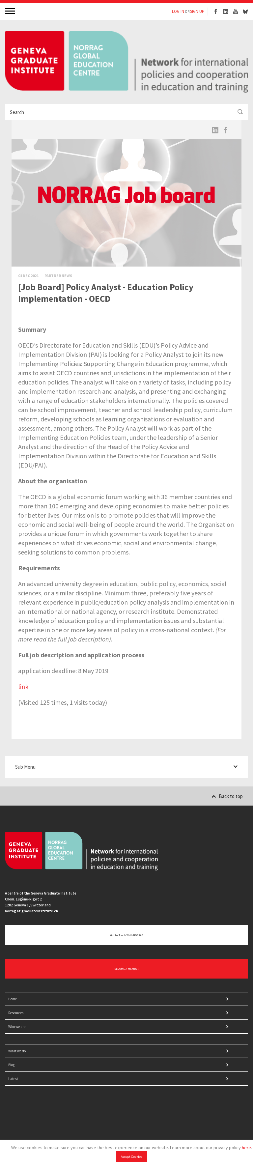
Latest (13, 1078)
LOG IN (178, 11)
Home (12, 999)
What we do (17, 1051)
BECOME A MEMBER (126, 968)
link (23, 686)
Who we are (16, 1026)
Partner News (58, 275)
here (246, 1148)
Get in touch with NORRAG (126, 935)
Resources (15, 1012)
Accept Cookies (131, 1156)
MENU (10, 10)
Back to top (227, 796)
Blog (11, 1065)
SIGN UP (197, 11)
